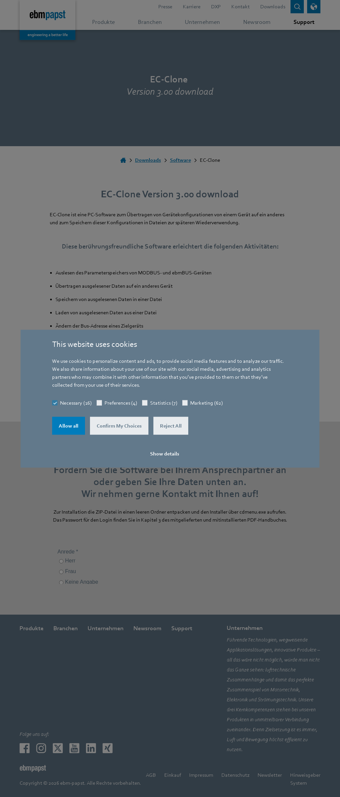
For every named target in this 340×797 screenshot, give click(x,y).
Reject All (171, 426)
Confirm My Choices (119, 426)
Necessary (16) (76, 403)
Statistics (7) (163, 403)
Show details (164, 453)
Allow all (68, 426)
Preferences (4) (121, 403)
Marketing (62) (206, 403)
